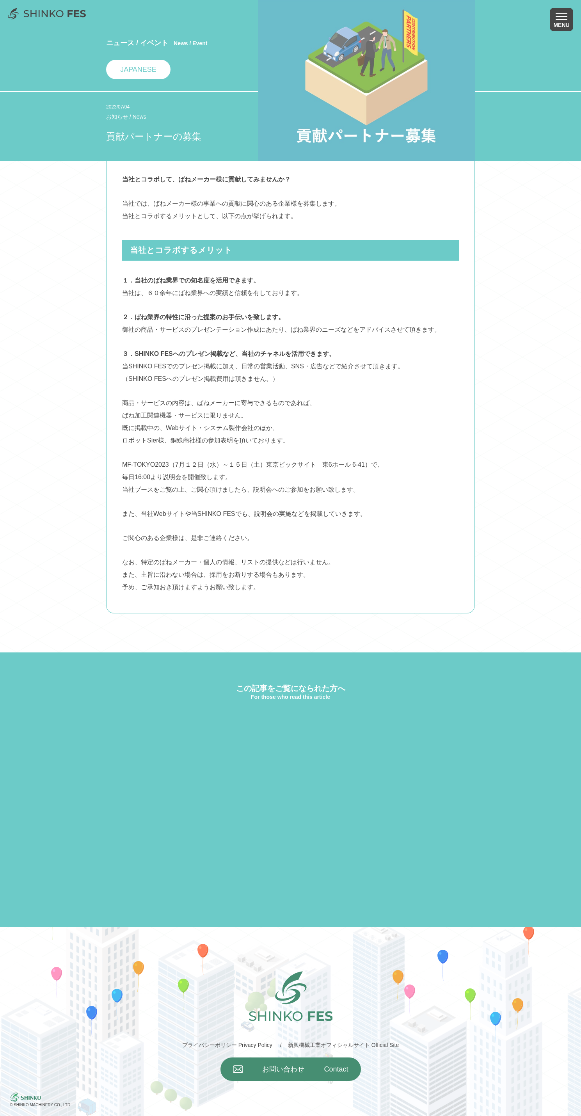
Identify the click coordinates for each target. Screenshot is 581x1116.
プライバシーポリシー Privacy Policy (227, 1045)
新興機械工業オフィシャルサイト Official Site (343, 1045)
